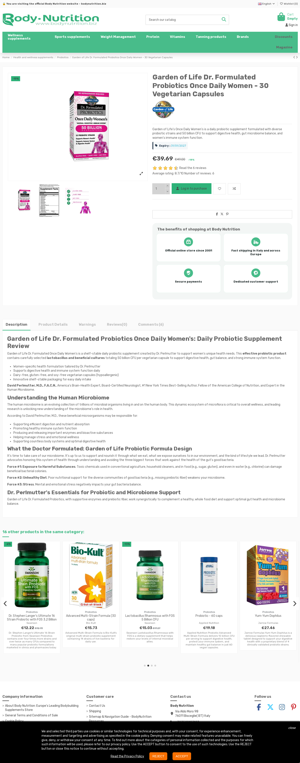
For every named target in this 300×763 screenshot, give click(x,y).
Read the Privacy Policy (127, 756)
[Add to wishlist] (219, 188)
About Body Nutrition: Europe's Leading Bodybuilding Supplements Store (41, 708)
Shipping (95, 711)
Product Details (53, 324)
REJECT (158, 756)
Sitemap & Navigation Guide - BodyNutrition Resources (120, 719)
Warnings (87, 324)
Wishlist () (289, 3)
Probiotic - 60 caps (209, 616)
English (266, 3)
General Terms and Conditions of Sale (31, 715)
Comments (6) (151, 324)
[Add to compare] (234, 188)
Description (16, 324)
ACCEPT (182, 756)
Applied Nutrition (209, 623)
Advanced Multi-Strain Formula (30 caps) (91, 617)
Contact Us (97, 706)
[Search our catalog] (224, 20)
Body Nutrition (55, 3)
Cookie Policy (14, 721)
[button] (72, 37)
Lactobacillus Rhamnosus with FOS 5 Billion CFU (150, 617)
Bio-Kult (91, 623)
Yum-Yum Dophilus (268, 616)
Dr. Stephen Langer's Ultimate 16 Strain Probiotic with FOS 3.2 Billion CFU (32, 619)
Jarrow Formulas (268, 623)
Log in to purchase (191, 188)
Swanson (31, 623)
